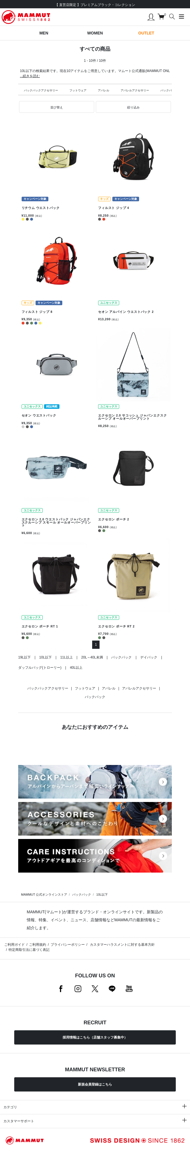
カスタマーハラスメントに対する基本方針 (122, 945)
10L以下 (45, 657)
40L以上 (76, 668)
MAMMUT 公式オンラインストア (44, 894)
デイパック (148, 657)
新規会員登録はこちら (95, 1084)
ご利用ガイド (14, 945)
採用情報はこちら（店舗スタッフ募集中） (95, 1037)
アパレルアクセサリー (135, 90)
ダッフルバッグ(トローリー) (39, 668)
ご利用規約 (37, 945)
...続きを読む (30, 76)
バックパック (168, 90)
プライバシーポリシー (68, 945)
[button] (56, 107)
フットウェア (77, 90)
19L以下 (24, 657)
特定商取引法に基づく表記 (29, 950)
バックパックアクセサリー (41, 90)
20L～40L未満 (92, 657)
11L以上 (66, 657)
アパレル (103, 90)
